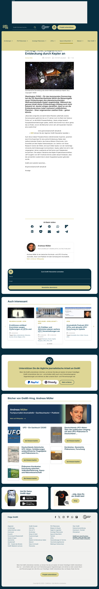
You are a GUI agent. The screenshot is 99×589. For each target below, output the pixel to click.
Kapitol (54, 339)
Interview (31, 528)
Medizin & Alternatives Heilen (37, 540)
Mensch (79, 35)
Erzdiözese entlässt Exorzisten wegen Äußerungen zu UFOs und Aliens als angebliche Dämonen (20, 329)
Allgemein (10, 526)
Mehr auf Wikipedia (18, 418)
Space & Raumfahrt (65, 35)
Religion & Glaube (15, 321)
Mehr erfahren (67, 382)
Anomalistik (73, 335)
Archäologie (7, 35)
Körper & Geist (33, 534)
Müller (81, 335)
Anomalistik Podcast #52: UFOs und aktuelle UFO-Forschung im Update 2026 (78, 328)
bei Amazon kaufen (31, 441)
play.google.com (28, 503)
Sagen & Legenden (55, 530)
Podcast (86, 335)
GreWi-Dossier (33, 526)
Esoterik (10, 534)
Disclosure (42, 321)
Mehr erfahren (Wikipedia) (35, 259)
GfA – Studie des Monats (15, 544)
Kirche (15, 337)
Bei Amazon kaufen (30, 478)
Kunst (30, 538)
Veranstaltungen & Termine (58, 540)
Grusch (50, 339)
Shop (75, 501)
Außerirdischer (20, 335)
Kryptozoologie (33, 536)
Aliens (15, 335)
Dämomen (27, 335)
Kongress (40, 340)
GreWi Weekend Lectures (15, 546)
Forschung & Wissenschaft (15, 536)
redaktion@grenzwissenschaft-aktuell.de (54, 27)
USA (51, 340)
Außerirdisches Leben (18, 39)
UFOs (52, 35)
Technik (52, 536)
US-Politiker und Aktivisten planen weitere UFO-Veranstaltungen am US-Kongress (49, 330)
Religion (20, 337)
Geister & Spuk (12, 538)
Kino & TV (32, 530)
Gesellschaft (52, 321)
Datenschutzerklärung (79, 528)
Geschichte (11, 540)
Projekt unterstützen (67, 27)
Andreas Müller (29, 58)
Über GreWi (91, 35)
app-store (28, 498)
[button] (32, 226)
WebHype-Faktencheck (57, 544)
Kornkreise (32, 532)
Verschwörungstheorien (57, 542)
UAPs (44, 340)
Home (9, 39)
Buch (78, 335)
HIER (32, 133)
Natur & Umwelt (33, 544)
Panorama (32, 546)
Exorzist (11, 337)
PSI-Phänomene (21, 35)
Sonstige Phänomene (38, 35)
